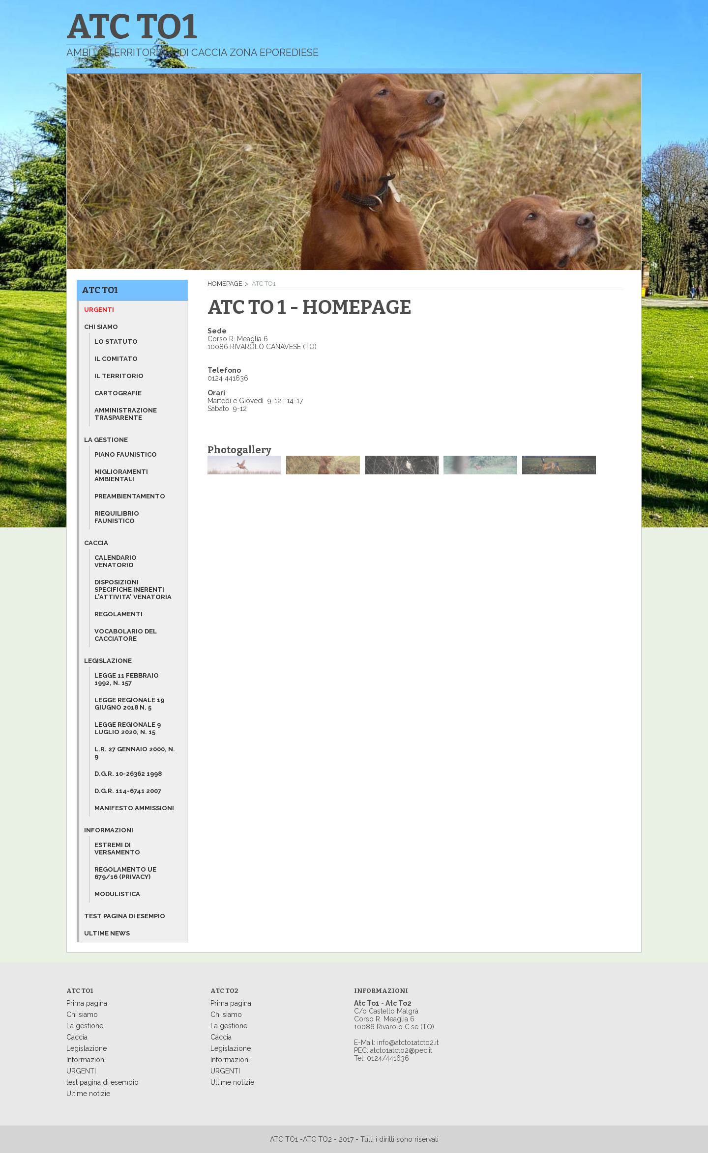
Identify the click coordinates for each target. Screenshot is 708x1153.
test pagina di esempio (102, 1082)
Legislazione (108, 660)
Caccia (96, 543)
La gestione (106, 439)
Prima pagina (86, 1003)
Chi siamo (101, 326)
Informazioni (108, 830)
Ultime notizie (88, 1094)
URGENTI (81, 1071)
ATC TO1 (100, 290)
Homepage (224, 283)
